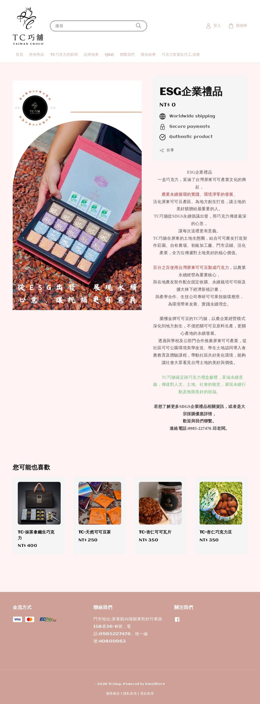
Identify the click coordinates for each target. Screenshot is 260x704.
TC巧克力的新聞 (64, 55)
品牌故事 (91, 55)
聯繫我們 (127, 55)
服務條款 (113, 693)
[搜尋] (139, 26)
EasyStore (155, 684)
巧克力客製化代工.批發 (181, 55)
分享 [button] (166, 150)
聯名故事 (148, 55)
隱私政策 (130, 693)
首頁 (19, 55)
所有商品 (36, 55)
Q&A (109, 55)
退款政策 (147, 693)
